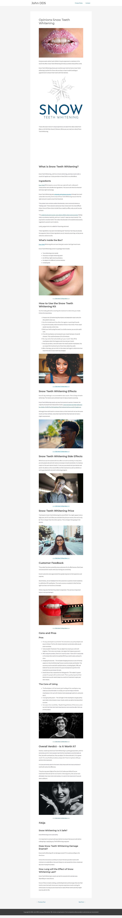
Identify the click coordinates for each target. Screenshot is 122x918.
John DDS (39, 3)
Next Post (81, 904)
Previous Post (41, 904)
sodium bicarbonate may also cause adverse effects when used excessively (61, 215)
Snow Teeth (42, 185)
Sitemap (41, 914)
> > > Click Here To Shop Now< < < (61, 298)
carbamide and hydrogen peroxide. (63, 194)
